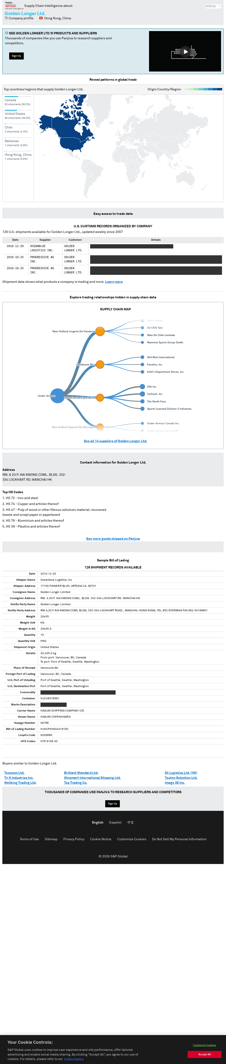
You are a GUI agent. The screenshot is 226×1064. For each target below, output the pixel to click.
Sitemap (51, 839)
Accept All (204, 1054)
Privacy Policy (73, 839)
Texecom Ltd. (14, 773)
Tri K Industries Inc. (18, 778)
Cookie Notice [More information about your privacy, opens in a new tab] (74, 1059)
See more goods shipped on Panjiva (113, 538)
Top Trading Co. (75, 782)
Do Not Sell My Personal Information (179, 839)
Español (115, 822)
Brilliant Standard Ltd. (81, 773)
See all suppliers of (115, 441)
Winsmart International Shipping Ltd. (92, 778)
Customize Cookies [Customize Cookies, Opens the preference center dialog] (204, 1045)
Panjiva (14, 5)
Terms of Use (29, 839)
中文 (130, 822)
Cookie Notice (100, 839)
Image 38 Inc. (175, 782)
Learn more (114, 282)
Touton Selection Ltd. (181, 778)
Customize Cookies (131, 839)
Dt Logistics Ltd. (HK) (181, 773)
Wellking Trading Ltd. (20, 782)
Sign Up (16, 56)
